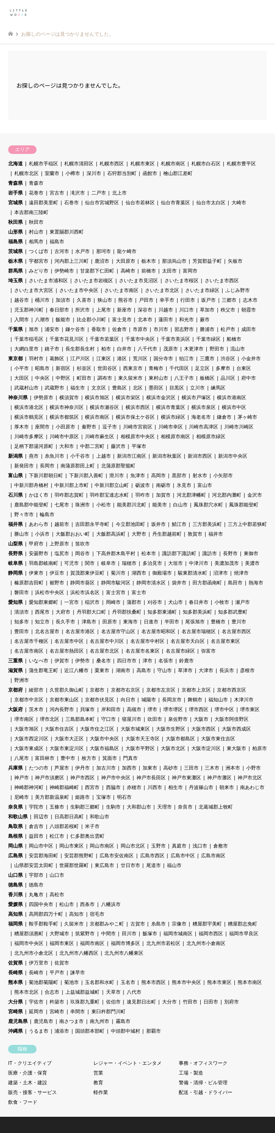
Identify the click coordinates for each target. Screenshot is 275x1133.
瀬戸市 (242, 602)
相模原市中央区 (138, 436)
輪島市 (47, 514)
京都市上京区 (196, 690)
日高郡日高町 (69, 816)
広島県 (15, 855)
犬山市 (175, 602)
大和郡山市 (139, 807)
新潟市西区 (200, 456)
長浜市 (226, 670)
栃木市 (148, 261)
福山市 (174, 865)
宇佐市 (36, 1002)
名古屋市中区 (69, 641)
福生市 (77, 388)
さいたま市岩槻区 (93, 280)
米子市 (92, 826)
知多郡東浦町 (162, 612)
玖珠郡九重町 (85, 1002)
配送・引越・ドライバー (205, 1092)
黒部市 (179, 475)
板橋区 (207, 378)
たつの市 (38, 768)
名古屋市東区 (225, 641)
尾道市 (153, 865)
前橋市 (148, 271)
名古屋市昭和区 (158, 631)
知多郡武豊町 (232, 612)
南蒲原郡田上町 (78, 466)
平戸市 (57, 972)
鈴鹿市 (186, 661)
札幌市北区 (26, 173)
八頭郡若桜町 (64, 826)
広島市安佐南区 (117, 855)
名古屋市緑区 (180, 651)
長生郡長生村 (80, 349)
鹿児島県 (18, 1021)
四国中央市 (41, 904)
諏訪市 (209, 553)
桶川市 (42, 300)
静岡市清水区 (151, 583)
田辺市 (41, 816)
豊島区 (119, 388)
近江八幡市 (76, 670)
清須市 (21, 612)
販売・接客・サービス (32, 1092)
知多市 (21, 622)
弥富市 (208, 651)
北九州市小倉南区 (205, 943)
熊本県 (15, 982)
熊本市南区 (250, 982)
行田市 (187, 300)
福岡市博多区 (125, 943)
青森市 (36, 183)
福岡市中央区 (28, 943)
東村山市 (158, 378)
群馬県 (15, 271)
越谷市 (21, 300)
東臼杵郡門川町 (108, 1011)
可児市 (71, 563)
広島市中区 (183, 855)
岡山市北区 (133, 846)
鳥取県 (15, 826)
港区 (122, 358)
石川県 (15, 495)
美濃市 (252, 563)
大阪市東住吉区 (218, 739)
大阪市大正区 (69, 739)
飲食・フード (22, 1102)
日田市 (211, 1002)
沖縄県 (15, 1031)
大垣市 (175, 563)
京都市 (97, 690)
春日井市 (198, 602)
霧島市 (123, 1021)
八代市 (134, 992)
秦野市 (89, 427)
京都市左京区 (160, 690)
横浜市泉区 (203, 407)
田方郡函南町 (207, 583)
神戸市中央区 (115, 778)
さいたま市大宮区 (33, 290)
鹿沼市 (102, 261)
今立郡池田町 (130, 524)
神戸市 (21, 778)
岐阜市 (108, 563)
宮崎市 (57, 1011)
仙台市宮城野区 (102, 202)
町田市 (84, 378)
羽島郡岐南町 (43, 563)
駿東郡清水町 (192, 573)
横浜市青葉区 (170, 407)
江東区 (103, 358)
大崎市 (239, 202)
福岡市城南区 (178, 933)
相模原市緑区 (210, 436)
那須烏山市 (174, 261)
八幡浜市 (111, 904)
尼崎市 (21, 797)
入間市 (21, 319)
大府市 (63, 612)
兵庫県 (15, 768)
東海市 (130, 622)
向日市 (128, 700)
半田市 (172, 622)
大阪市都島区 (180, 739)
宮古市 (57, 193)
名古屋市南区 (28, 651)
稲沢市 (92, 602)
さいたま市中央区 (78, 290)
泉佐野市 (178, 719)
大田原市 (125, 261)
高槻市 (134, 709)
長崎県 (15, 972)
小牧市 (221, 602)
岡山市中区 (41, 846)
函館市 (150, 173)
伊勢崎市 (64, 271)
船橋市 (234, 339)
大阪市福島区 (104, 748)
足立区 (202, 368)
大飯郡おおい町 (73, 534)
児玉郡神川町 (28, 310)
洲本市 (232, 768)
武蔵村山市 (26, 388)
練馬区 (218, 388)
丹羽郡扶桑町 (126, 612)
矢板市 (235, 261)
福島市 (57, 241)
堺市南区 (24, 719)
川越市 (165, 310)
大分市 (169, 1002)
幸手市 (167, 300)
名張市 (165, 661)
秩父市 (228, 310)
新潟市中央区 (232, 456)
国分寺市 (163, 358)
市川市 (161, 329)
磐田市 (21, 592)
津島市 (89, 622)
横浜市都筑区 (64, 417)
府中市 (248, 378)
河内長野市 (62, 709)
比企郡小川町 (91, 319)
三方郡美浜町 (207, 524)
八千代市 (147, 349)
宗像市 (179, 924)
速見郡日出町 (141, 1002)
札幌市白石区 (206, 163)
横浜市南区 (97, 417)
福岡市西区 (211, 933)
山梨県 (15, 544)
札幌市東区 (142, 163)
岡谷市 (82, 553)
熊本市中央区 (186, 982)
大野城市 (59, 933)
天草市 (113, 992)
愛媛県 (15, 904)
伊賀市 (61, 661)
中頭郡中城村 (125, 1031)
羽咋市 (142, 495)
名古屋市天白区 (188, 641)
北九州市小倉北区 (33, 953)
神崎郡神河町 (28, 787)
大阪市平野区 (140, 748)
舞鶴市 (195, 700)
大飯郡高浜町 (111, 534)
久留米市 (74, 924)
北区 (138, 388)
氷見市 (184, 485)
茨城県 (15, 251)
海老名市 (201, 417)
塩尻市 (61, 553)
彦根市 (247, 670)
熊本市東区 (219, 982)
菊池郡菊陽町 (43, 982)
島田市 (235, 583)
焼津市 (241, 573)
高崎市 (128, 271)
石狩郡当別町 (121, 173)
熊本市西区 (153, 982)
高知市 (76, 914)
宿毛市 (97, 914)
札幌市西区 (112, 163)
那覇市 (153, 1031)
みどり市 (38, 271)
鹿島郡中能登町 (31, 505)
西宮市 (92, 787)
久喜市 (84, 300)
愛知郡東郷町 (43, 602)
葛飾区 (57, 358)
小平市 (21, 368)
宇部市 (36, 875)
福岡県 (15, 924)
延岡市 (36, 1011)
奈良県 (15, 807)
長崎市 (36, 972)
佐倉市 (119, 329)
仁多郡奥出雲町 (87, 836)
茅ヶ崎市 (247, 417)
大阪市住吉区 (59, 729)
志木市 (250, 300)
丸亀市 (36, 894)
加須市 (63, 300)
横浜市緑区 (173, 417)
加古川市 (106, 768)
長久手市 (65, 622)
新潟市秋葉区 (167, 456)
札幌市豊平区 (241, 163)
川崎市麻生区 (99, 436)
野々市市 (24, 514)
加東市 (150, 768)
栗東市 (102, 670)
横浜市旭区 (97, 397)
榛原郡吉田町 (28, 583)
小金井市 (251, 358)
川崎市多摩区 (28, 436)
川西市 (154, 787)
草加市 (207, 310)
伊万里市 (38, 963)
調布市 (104, 378)
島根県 (15, 836)
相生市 (175, 787)
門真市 (130, 758)
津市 (147, 661)
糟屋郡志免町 (242, 924)
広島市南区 (213, 855)
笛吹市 (82, 544)
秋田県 (15, 222)
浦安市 (52, 329)
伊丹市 (82, 768)
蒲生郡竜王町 (43, 670)
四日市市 (126, 661)
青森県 (15, 183)
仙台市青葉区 (175, 202)
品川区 (228, 378)
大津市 (206, 670)
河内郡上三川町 (71, 261)
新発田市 (24, 466)
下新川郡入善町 (86, 475)
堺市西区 (198, 709)
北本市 (145, 319)
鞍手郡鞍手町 (43, 924)
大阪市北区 (173, 748)
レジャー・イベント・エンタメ (127, 1063)
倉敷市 (220, 846)
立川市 (197, 388)
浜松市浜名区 (85, 592)
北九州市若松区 (163, 943)
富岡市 (190, 271)
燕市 (34, 456)
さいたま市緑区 (202, 290)
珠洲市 (82, 505)
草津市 (185, 670)
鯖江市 (179, 524)
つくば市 (38, 251)
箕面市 (109, 758)
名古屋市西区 (236, 631)
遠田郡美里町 (43, 202)
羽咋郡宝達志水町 (109, 495)
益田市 (36, 836)
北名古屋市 (47, 631)
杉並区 (84, 368)
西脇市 (113, 787)
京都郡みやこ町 (107, 924)
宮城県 (15, 202)
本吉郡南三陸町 (31, 212)
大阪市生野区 (170, 729)
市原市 (140, 329)
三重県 (15, 661)
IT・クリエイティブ (30, 1063)
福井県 (15, 524)
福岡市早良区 (243, 933)
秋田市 (36, 222)
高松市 (57, 894)
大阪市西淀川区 (31, 739)
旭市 (34, 329)
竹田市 (190, 1002)
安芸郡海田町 (43, 855)
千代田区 (179, 368)
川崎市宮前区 (137, 427)
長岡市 (47, 466)
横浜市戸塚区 (196, 397)
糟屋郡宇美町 (207, 924)
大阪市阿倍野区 (231, 719)
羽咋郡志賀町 (69, 495)
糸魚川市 (54, 456)
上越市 (103, 456)
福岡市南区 (92, 943)
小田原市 (65, 427)
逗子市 (109, 427)
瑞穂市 (129, 563)
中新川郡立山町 (112, 485)
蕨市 (205, 319)
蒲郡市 (134, 602)
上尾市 (103, 310)
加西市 (129, 768)
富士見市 (122, 319)
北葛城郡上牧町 (216, 807)
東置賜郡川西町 (67, 232)
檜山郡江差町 (178, 173)
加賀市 (163, 495)
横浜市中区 (234, 407)
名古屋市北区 (104, 651)
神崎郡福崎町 (64, 787)
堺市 (152, 709)
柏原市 (259, 748)
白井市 (124, 349)
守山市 (164, 670)
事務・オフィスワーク (203, 1063)
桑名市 (103, 661)
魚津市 (137, 475)
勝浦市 (207, 329)
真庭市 (179, 846)
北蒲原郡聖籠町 (118, 466)
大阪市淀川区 (206, 748)
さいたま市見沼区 (138, 280)
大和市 (66, 446)
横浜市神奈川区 (67, 407)
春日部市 (59, 310)
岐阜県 (15, 563)
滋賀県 (15, 670)
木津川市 (243, 700)
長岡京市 (172, 700)
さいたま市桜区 (182, 280)
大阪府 (15, 709)
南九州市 (99, 1021)
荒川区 (140, 358)
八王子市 (184, 378)
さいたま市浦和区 (48, 280)
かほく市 (38, 495)
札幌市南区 (173, 163)
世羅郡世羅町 (74, 865)
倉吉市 (36, 826)
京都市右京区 (125, 690)
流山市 (237, 349)
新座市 (124, 310)
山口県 (15, 875)
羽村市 (36, 358)
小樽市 (72, 173)
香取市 (98, 329)
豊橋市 (218, 622)
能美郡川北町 (131, 505)
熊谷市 (125, 300)
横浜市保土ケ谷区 (135, 417)
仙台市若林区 (140, 202)
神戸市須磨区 (49, 778)
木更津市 (194, 349)
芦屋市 (61, 768)
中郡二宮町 (92, 446)
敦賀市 (195, 534)
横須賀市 (69, 397)
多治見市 (152, 563)
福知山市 (218, 700)
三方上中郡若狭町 (247, 524)
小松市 (103, 505)
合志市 (52, 992)
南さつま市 (71, 1021)
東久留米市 (130, 378)
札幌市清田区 (78, 163)
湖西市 (139, 573)
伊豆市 (57, 573)
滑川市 (116, 475)
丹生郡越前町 (167, 534)
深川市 (94, 173)
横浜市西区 (138, 407)
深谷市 (145, 310)
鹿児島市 (43, 1021)
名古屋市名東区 (143, 651)
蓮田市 (165, 319)
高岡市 (158, 475)
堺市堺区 (173, 709)
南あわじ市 (252, 787)
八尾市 (21, 758)
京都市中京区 (28, 700)
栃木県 (15, 261)
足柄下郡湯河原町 (33, 446)
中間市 (108, 933)
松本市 (148, 553)
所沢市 (82, 310)
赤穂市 (134, 787)
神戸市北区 (250, 778)
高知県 (15, 914)
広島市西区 (152, 855)
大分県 (15, 1002)
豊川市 (239, 622)
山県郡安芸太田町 (33, 865)
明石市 (124, 797)
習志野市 (184, 329)
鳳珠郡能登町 (243, 505)
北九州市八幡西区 (78, 953)
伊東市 (36, 573)
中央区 (42, 378)
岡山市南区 (102, 846)
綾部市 (36, 690)
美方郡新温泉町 (52, 797)
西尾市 (42, 612)
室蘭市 (52, 173)
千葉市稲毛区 (28, 339)
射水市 (200, 475)
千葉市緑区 (208, 339)
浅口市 (200, 846)
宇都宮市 (38, 261)
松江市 (57, 836)
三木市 (212, 768)
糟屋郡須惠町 (28, 933)
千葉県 (15, 329)
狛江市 (186, 358)
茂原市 (170, 349)
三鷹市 (207, 358)
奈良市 (185, 807)
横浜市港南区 (231, 397)
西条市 (87, 904)
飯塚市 (150, 933)
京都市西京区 (231, 690)
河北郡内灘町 (226, 495)
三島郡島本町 (80, 719)
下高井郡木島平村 (115, 553)
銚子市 (52, 349)
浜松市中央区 (49, 592)
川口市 (186, 310)
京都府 (15, 690)
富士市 (139, 592)
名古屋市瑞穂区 (199, 631)
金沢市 (254, 495)
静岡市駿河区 (115, 583)
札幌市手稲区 (43, 163)
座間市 (42, 427)
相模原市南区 (175, 436)
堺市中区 (224, 709)
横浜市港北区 (28, 407)
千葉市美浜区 (175, 339)
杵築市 (57, 1002)
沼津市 (220, 573)
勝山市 (21, 534)
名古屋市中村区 (147, 641)
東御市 (251, 553)
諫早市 (77, 972)
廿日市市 (130, 865)
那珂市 (103, 251)
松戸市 (228, 329)
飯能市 (63, 319)
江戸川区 (80, 358)
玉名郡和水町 (99, 982)
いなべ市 (38, 661)
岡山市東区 (71, 846)
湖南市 (123, 670)
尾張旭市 (195, 622)
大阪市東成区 (28, 748)
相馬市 (36, 241)
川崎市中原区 (64, 436)
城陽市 (148, 700)
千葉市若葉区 (104, 339)
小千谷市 (80, 456)
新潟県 (15, 456)
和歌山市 (99, 816)
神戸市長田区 (151, 778)
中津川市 (198, 563)
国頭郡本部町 (89, 1031)
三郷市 (229, 300)
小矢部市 (223, 475)
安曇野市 (38, 553)
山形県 (15, 232)
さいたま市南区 (121, 290)
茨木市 (36, 709)
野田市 (217, 349)
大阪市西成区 (236, 729)
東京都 (15, 358)
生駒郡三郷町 (85, 807)
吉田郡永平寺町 (92, 524)
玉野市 (158, 846)
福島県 (15, 241)
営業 (98, 1073)
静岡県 (15, 573)
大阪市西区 (203, 729)
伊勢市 (82, 661)
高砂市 (170, 768)
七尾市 (61, 505)
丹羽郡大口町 (91, 612)
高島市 (143, 670)
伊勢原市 (43, 397)
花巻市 (36, 193)
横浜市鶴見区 (28, 417)
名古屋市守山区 (118, 631)
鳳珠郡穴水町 (208, 505)
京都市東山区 (64, 700)
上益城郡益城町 (82, 992)
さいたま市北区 (162, 290)
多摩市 (223, 368)
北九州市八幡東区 (123, 953)
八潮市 (42, 319)
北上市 (119, 193)
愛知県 (15, 602)
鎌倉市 (224, 417)
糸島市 (158, 924)
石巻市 (71, 202)
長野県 (15, 553)
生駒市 (113, 807)
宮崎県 (15, 1011)
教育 (98, 1082)
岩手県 (15, 193)
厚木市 (21, 427)
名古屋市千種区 (31, 641)
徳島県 (15, 885)
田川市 (129, 933)
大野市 (139, 534)
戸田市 (146, 300)
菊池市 (71, 982)
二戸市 (98, 193)
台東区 (243, 368)
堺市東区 (250, 709)
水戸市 (82, 251)
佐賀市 (61, 963)
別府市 (231, 1002)
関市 (90, 563)
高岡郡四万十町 (46, 914)
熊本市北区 (26, 992)
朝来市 (226, 787)
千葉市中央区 (140, 339)
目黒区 (176, 388)
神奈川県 (18, 397)
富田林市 (44, 758)
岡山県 (15, 846)
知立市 (42, 622)
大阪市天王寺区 (143, 739)
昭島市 (42, 368)
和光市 (186, 319)
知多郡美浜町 (197, 612)
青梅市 (156, 368)
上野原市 (59, 544)
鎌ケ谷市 (75, 329)
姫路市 (82, 797)
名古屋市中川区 (107, 641)
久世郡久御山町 (67, 690)
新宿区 (63, 368)
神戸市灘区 (219, 778)
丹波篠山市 (201, 787)
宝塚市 (103, 797)
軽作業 (100, 1092)
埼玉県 (15, 280)
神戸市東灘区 (186, 778)
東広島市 (104, 865)
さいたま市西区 (222, 280)
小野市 (253, 768)
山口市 (57, 875)
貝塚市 (87, 709)
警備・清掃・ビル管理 (203, 1082)
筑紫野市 (85, 933)
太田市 (169, 271)
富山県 (15, 475)
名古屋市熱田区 (67, 651)
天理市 (164, 807)
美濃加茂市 (226, 563)
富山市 (204, 485)
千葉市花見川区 (67, 339)
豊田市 (21, 631)
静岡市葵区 (82, 583)
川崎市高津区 (203, 427)
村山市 (36, 232)
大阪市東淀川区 (67, 748)
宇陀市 (36, 807)
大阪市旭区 (26, 729)
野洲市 (21, 680)
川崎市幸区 (170, 427)
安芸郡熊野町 (78, 855)
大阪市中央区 (104, 739)
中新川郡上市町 (71, 485)
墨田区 (156, 388)
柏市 (106, 349)
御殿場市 (162, 573)
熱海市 (256, 583)
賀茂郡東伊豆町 (87, 573)
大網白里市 (26, 349)
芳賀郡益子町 (207, 261)
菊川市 (118, 573)
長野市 (230, 553)
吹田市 (154, 719)
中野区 (63, 378)
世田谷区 (107, 368)
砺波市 (142, 485)
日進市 (151, 622)
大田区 (21, 378)
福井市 (215, 534)
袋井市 (179, 583)
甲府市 (36, 544)
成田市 (248, 329)
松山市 (66, 904)
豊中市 (68, 758)
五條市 (57, 807)
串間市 (77, 1011)
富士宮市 (116, 592)
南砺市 (163, 485)
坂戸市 (208, 300)
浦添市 (61, 1031)
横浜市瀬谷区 (104, 407)
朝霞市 (248, 310)
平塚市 (139, 446)
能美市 (159, 505)
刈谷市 (154, 602)
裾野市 (57, 583)
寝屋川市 (131, 719)
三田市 (191, 768)
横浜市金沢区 (160, 397)
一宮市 (71, 602)
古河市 (61, 251)
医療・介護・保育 (27, 1073)
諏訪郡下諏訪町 (179, 553)
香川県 (15, 894)
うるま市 (38, 1031)
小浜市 (42, 534)
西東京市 (133, 368)
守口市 (108, 719)
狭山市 (104, 300)
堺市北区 (49, 719)
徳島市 (36, 885)
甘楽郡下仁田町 (97, 271)
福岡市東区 (62, 943)
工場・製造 (191, 1073)
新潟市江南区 (131, 456)
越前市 (61, 524)
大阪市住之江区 (97, 729)
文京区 (98, 388)
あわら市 (38, 524)
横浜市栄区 (128, 397)
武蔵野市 (54, 388)
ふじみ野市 (237, 290)
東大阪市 (236, 748)
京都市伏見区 (99, 700)
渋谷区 (228, 358)
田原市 (109, 622)
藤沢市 (118, 446)
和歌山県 (18, 816)
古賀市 (137, 924)
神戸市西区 (82, 778)
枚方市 (89, 758)
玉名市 (128, 982)
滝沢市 (77, 193)
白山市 (180, 505)
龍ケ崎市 (126, 251)
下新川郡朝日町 (46, 475)
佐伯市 (113, 1002)
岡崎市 (113, 602)
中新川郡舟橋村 (31, 485)
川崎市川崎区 (238, 427)
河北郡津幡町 (191, 495)
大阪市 (201, 719)
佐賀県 (15, 963)
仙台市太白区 (210, 202)
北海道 (15, 163)
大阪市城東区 (135, 729)
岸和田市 (111, 709)
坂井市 (158, 524)
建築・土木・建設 (27, 1082)
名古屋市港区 (80, 631)
